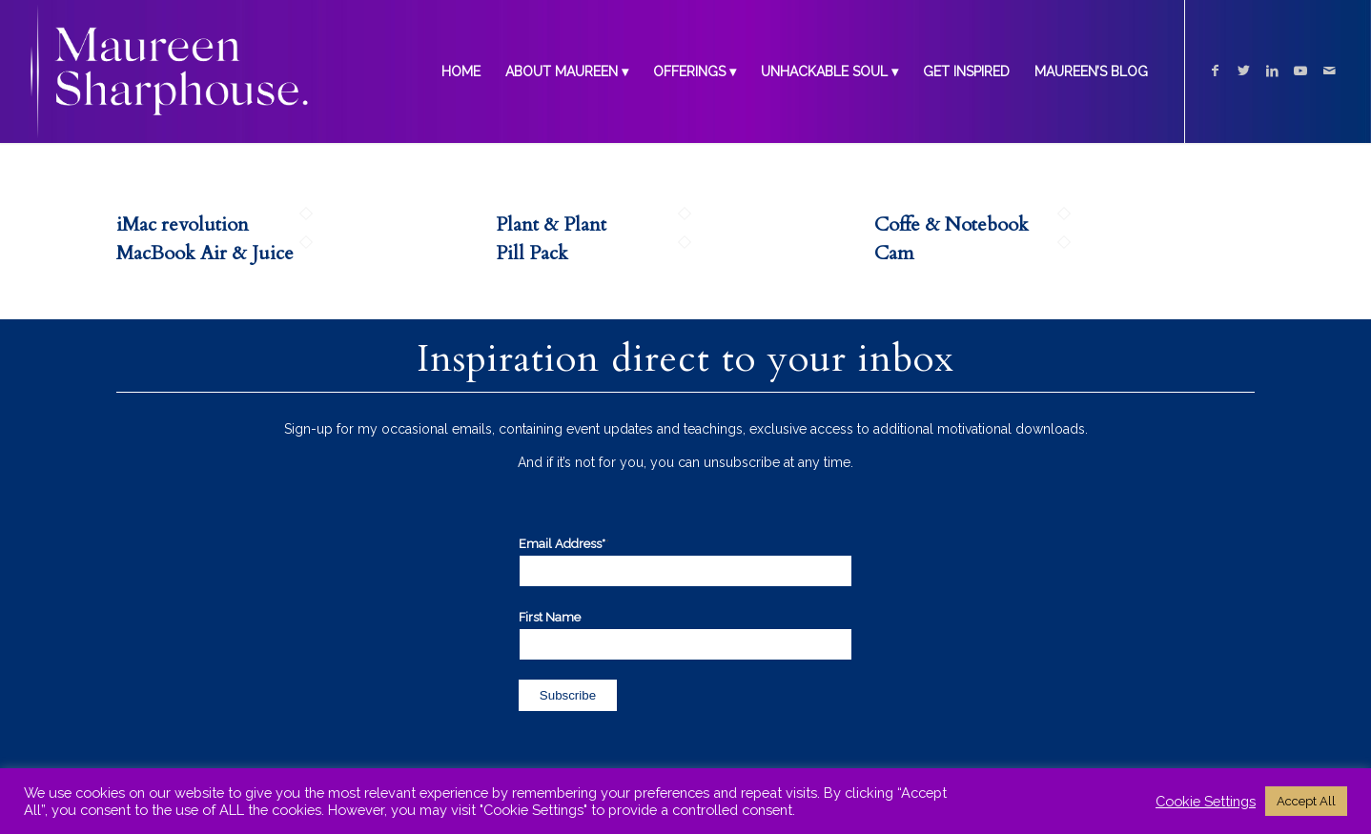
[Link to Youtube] (1300, 70)
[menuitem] (461, 71)
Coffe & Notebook (951, 224)
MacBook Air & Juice (205, 253)
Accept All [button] (1306, 801)
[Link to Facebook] (1214, 70)
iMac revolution (182, 224)
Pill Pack (532, 253)
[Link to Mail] (1329, 70)
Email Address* (564, 544)
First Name (550, 617)
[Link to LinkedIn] (1272, 70)
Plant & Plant (551, 224)
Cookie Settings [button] (1206, 801)
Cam (894, 253)
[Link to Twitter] (1243, 70)
